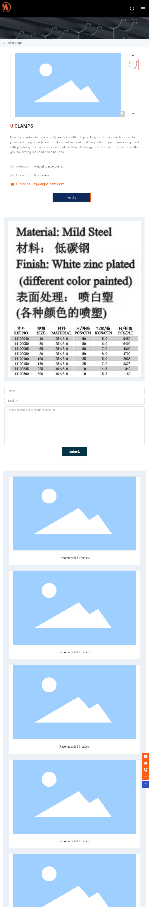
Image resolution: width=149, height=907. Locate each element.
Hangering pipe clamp (48, 166)
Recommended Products (74, 557)
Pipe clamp (41, 175)
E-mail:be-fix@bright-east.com (40, 184)
